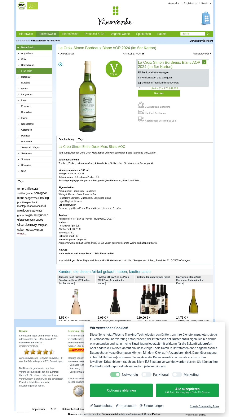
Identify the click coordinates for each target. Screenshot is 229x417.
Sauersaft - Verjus (28, 147)
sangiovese (31, 198)
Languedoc (25, 94)
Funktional (161, 375)
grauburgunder (38, 215)
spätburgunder (25, 193)
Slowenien (24, 153)
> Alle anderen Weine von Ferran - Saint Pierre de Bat (86, 253)
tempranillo (24, 188)
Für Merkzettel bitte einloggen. (153, 72)
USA (21, 171)
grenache (22, 215)
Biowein (72, 414)
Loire (21, 100)
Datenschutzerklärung (74, 409)
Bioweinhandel (110, 414)
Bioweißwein (47, 34)
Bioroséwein (70, 34)
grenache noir (35, 210)
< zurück (63, 250)
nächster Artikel (201, 53)
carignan (42, 225)
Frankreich (54, 40)
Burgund (23, 82)
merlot (22, 210)
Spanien (23, 159)
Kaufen (158, 93)
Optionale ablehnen (121, 390)
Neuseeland (25, 124)
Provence (24, 106)
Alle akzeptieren (187, 390)
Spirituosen (143, 34)
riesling (43, 198)
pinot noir (32, 202)
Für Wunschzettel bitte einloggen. (155, 77)
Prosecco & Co (94, 34)
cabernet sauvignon (30, 229)
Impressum (38, 409)
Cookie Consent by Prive (204, 406)
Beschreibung (66, 139)
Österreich (24, 129)
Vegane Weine (120, 34)
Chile (22, 59)
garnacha (30, 219)
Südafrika (24, 165)
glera (20, 219)
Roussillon (24, 112)
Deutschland (25, 65)
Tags (81, 139)
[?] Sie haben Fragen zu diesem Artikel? (158, 82)
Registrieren (190, 3)
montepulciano (25, 206)
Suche (185, 33)
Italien (22, 118)
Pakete (162, 34)
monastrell (40, 206)
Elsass (22, 88)
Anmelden (173, 3)
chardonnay (27, 224)
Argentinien (25, 53)
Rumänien (24, 141)
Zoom (60, 64)
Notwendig (130, 375)
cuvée (39, 219)
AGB (53, 409)
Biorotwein (26, 34)
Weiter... (21, 233)
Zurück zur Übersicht (201, 41)
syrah (35, 188)
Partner (156, 414)
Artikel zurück (67, 53)
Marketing (191, 375)
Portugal (23, 135)
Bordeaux (24, 76)
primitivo (22, 202)
